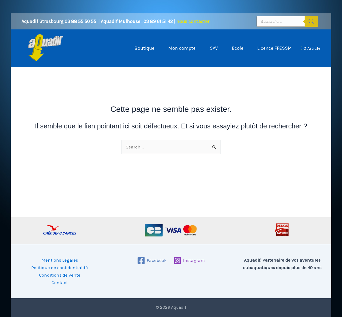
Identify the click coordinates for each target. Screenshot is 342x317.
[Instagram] (189, 261)
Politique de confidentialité (59, 267)
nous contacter (192, 21)
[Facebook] (152, 261)
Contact (60, 282)
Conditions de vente (59, 275)
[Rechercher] (311, 21)
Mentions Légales (59, 260)
